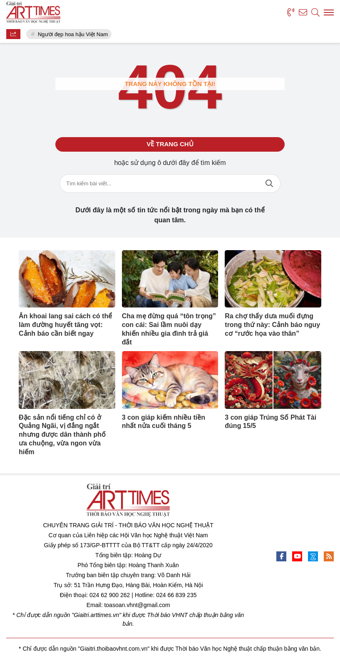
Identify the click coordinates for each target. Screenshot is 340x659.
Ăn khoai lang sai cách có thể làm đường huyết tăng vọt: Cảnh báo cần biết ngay (65, 324)
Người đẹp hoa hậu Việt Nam (73, 34)
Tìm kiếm (269, 183)
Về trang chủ (169, 144)
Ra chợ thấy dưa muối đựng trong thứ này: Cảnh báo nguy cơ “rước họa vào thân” (272, 324)
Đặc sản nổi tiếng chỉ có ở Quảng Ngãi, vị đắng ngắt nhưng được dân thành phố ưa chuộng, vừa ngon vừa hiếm (62, 434)
